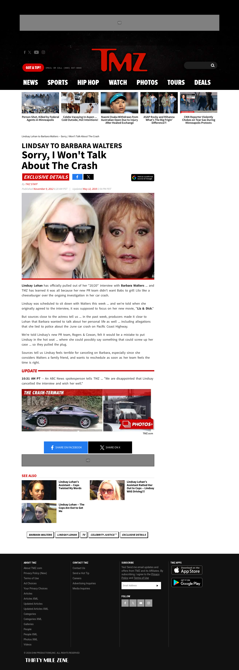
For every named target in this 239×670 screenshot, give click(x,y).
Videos (28, 644)
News (30, 82)
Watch (118, 82)
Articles (28, 593)
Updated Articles (33, 603)
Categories (30, 613)
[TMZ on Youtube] (36, 52)
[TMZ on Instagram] (43, 52)
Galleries (29, 624)
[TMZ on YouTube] (140, 603)
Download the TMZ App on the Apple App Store (186, 570)
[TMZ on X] (30, 52)
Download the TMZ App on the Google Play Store (186, 582)
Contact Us (79, 568)
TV (83, 534)
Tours (176, 82)
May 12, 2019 (90, 189)
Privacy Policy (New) (35, 573)
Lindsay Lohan (67, 534)
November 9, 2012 (43, 189)
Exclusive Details (134, 534)
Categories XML (33, 619)
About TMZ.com (33, 568)
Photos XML (31, 639)
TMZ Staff (31, 184)
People (28, 629)
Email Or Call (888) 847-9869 (63, 68)
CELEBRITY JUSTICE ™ (104, 534)
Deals (202, 82)
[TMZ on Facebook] (25, 52)
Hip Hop (88, 82)
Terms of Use (31, 578)
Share (66, 447)
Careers (77, 578)
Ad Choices (30, 583)
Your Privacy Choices (36, 588)
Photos (147, 82)
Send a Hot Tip (81, 573)
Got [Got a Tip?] (33, 68)
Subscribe (157, 585)
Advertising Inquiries (84, 583)
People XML (30, 634)
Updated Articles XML (36, 608)
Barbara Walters (40, 534)
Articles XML (31, 598)
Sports (58, 82)
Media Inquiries (81, 588)
